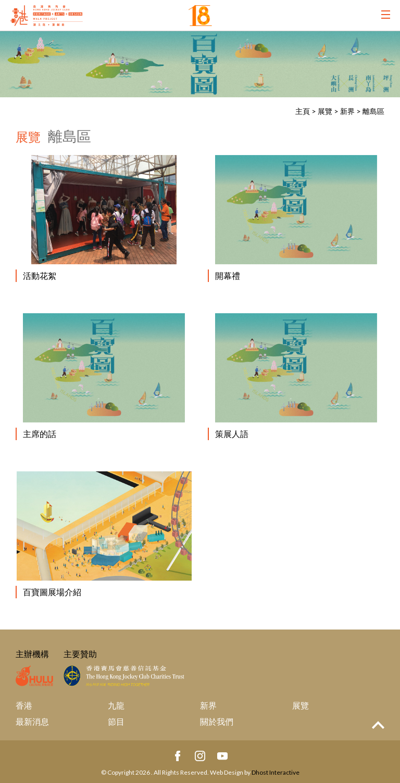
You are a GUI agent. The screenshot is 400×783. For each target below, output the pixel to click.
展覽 (325, 111)
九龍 (116, 705)
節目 (116, 721)
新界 (347, 111)
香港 (24, 705)
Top (378, 725)
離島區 (373, 111)
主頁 (302, 111)
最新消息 (32, 721)
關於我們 (216, 721)
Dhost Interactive (275, 772)
